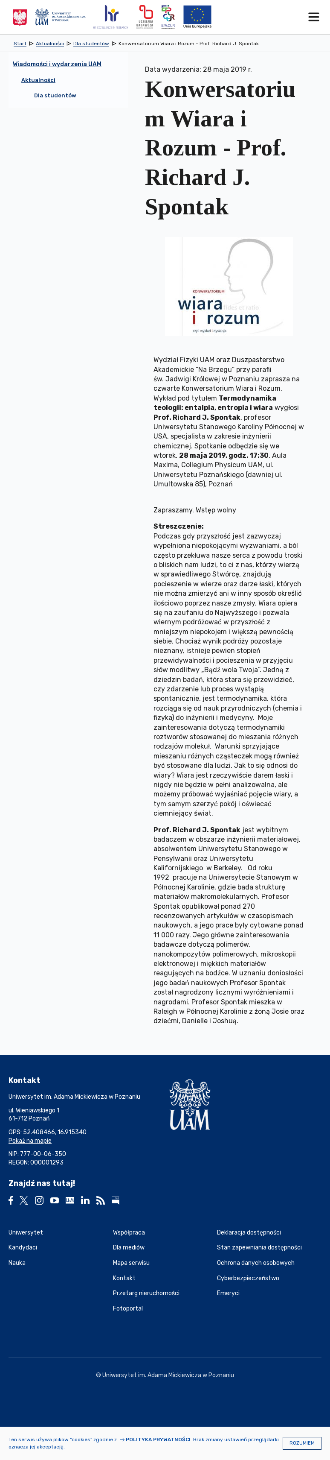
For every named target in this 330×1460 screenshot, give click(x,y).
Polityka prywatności (158, 1439)
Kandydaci (23, 1247)
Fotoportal (128, 1308)
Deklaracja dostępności (249, 1232)
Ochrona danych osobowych (256, 1263)
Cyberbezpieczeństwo (248, 1278)
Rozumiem (302, 1443)
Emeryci (228, 1293)
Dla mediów (129, 1247)
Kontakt (124, 1278)
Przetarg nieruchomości (146, 1293)
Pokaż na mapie (30, 1140)
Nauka (17, 1263)
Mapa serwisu (131, 1263)
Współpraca (129, 1232)
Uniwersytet (26, 1232)
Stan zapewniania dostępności (259, 1247)
